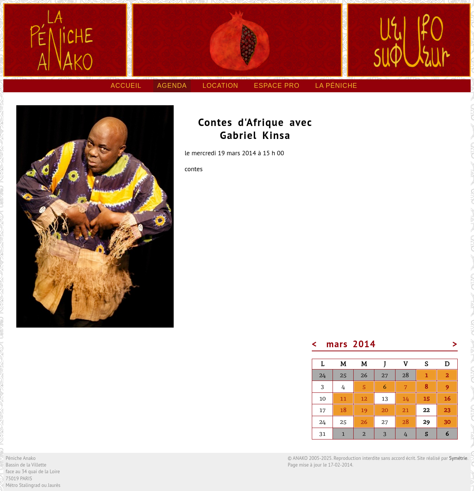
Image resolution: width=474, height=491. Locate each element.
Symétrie (458, 458)
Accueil (126, 85)
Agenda (172, 85)
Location (220, 85)
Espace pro (277, 85)
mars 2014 (351, 344)
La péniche (336, 85)
